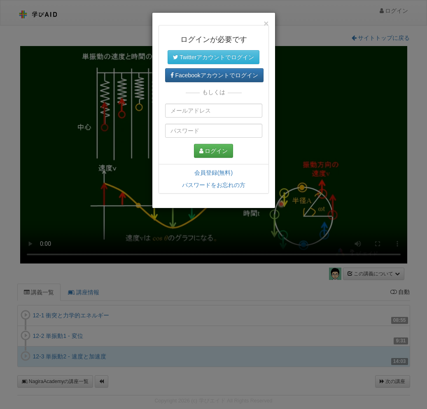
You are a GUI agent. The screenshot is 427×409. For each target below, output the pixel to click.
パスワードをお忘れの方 (213, 185)
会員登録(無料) (213, 172)
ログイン (213, 151)
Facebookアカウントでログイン (214, 75)
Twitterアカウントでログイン (213, 57)
